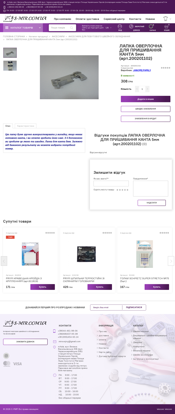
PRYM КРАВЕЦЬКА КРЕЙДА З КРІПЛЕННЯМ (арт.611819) (24, 280)
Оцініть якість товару (104, 190)
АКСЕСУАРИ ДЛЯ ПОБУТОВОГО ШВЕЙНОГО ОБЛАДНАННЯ (99, 36)
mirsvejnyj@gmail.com (69, 341)
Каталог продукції (38, 36)
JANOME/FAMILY (142, 70)
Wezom (168, 409)
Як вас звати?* (101, 178)
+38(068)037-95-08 (34, 7)
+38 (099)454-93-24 (54, 7)
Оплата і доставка (87, 18)
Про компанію (62, 18)
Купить (42, 287)
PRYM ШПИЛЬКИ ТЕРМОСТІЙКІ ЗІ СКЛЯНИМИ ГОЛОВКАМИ (84, 280)
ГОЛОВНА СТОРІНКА (14, 36)
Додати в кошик (145, 99)
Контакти (135, 18)
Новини (150, 18)
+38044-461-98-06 (15, 7)
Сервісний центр (114, 18)
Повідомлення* (140, 178)
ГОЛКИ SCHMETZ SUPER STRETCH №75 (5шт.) (144, 280)
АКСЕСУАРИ (58, 36)
